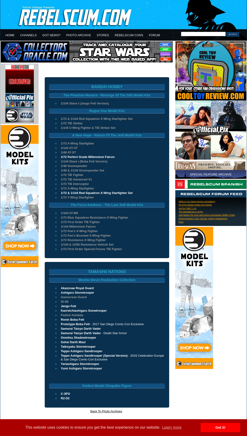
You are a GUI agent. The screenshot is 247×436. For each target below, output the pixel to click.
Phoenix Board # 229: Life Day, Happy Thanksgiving (203, 218)
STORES (103, 35)
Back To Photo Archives (106, 411)
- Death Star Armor (94, 333)
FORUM (154, 35)
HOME (9, 35)
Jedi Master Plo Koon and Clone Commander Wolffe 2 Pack (207, 215)
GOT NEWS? (51, 35)
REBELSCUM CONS (129, 35)
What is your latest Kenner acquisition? (197, 201)
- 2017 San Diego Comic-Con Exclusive (102, 324)
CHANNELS (28, 35)
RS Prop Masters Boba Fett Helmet (195, 205)
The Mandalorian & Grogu (191, 212)
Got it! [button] (220, 427)
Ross (181, 222)
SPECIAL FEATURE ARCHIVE (211, 174)
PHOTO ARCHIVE (78, 35)
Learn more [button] (171, 427)
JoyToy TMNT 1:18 (187, 208)
